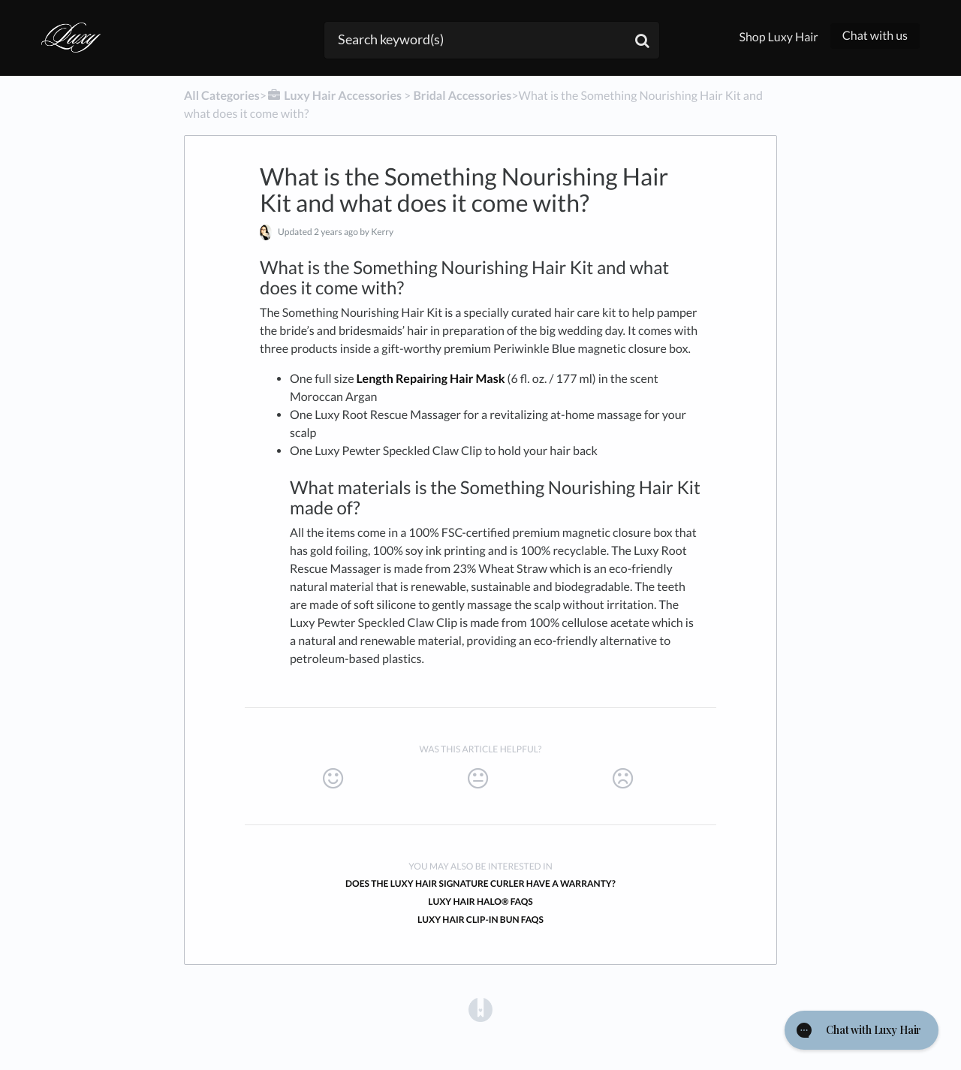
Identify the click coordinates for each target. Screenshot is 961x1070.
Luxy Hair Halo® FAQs (480, 901)
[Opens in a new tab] (480, 1009)
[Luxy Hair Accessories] (334, 96)
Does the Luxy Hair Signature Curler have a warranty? (480, 883)
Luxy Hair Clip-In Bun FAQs (480, 919)
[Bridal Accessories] (462, 96)
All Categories (222, 96)
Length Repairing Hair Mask (431, 379)
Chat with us (875, 36)
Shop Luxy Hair (778, 37)
